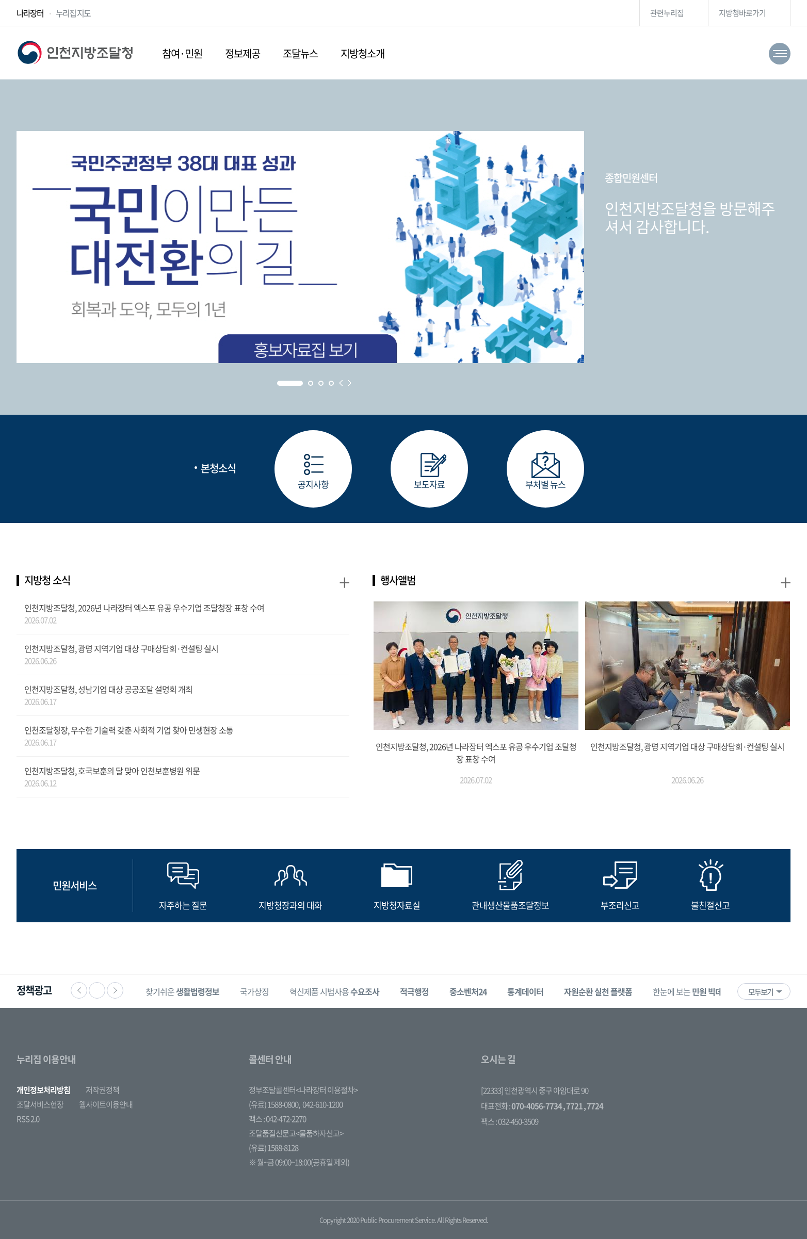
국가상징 (254, 991)
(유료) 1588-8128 (273, 1147)
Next (349, 383)
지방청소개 (362, 53)
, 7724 (593, 1106)
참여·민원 (182, 53)
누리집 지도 (73, 13)
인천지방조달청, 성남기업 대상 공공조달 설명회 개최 (108, 689)
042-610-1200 (322, 1104)
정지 (97, 990)
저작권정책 (102, 1090)
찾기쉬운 (182, 991)
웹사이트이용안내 (106, 1104)
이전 (79, 990)
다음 (115, 990)
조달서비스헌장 (40, 1104)
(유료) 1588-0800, (274, 1104)
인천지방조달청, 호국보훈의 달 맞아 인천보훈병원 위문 (112, 770)
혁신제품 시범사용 (334, 991)
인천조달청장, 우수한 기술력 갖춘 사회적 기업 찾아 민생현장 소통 (128, 730)
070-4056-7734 (536, 1106)
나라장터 (30, 13)
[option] (182, 991)
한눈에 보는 (695, 991)
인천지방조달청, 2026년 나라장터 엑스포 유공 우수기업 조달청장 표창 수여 (144, 607)
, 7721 (573, 1106)
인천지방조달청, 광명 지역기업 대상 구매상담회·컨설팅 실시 (121, 648)
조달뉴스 (300, 53)
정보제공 (242, 53)
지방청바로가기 (742, 13)
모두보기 (760, 992)
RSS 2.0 (28, 1118)
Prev (341, 383)
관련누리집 (667, 13)
